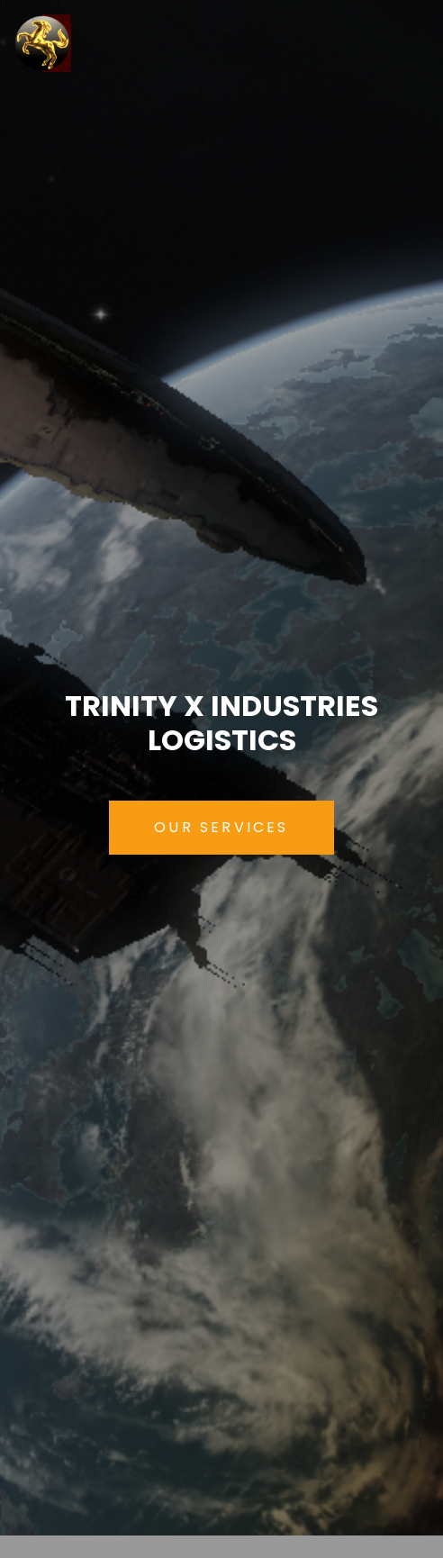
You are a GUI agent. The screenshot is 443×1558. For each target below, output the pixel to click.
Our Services (221, 827)
